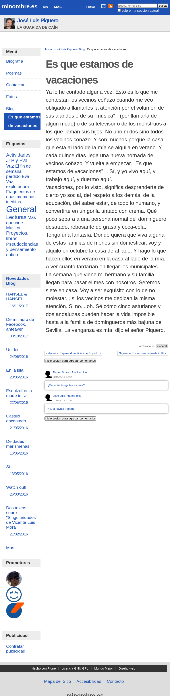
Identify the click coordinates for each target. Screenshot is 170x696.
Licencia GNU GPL (75, 668)
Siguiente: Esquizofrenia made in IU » (142, 353)
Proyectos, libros (17, 235)
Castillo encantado (21, 422)
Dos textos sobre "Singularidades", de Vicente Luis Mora (22, 521)
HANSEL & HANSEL (21, 300)
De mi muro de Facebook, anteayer (21, 328)
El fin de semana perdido (18, 171)
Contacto (115, 681)
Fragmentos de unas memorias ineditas (20, 196)
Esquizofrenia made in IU (21, 396)
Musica (13, 227)
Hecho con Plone (43, 668)
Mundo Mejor (103, 668)
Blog (82, 49)
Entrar (90, 7)
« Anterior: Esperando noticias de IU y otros (73, 353)
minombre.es (20, 6)
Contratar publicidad (15, 648)
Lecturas (16, 217)
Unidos (21, 353)
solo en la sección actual (140, 10)
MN (45, 7)
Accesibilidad (89, 681)
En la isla (21, 374)
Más (58, 7)
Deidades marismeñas (21, 447)
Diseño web (127, 668)
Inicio (48, 49)
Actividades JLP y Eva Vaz (18, 160)
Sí (21, 470)
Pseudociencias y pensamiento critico (22, 249)
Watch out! (21, 491)
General (162, 346)
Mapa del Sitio (57, 681)
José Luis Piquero (37, 20)
